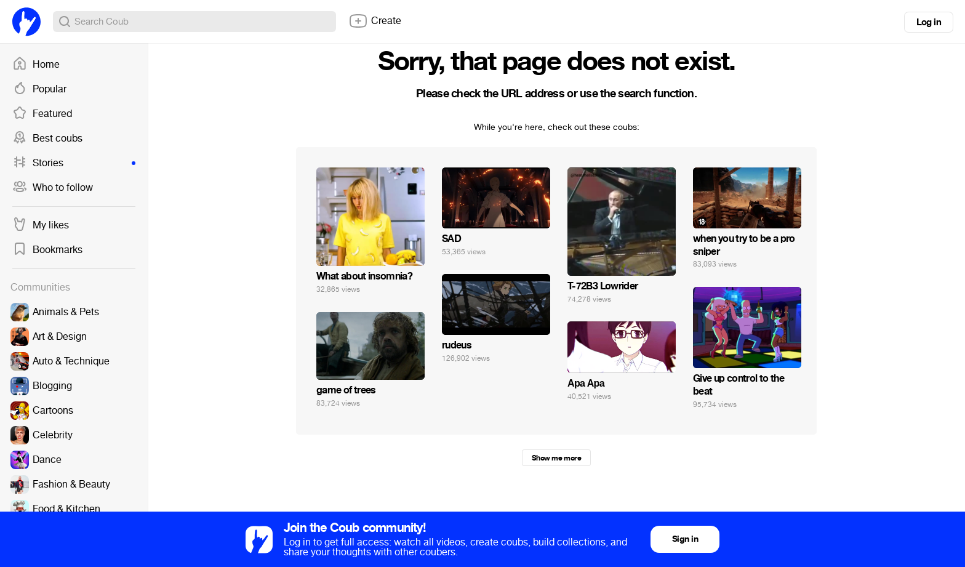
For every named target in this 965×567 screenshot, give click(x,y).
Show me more (556, 458)
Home (36, 64)
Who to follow (52, 187)
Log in (928, 22)
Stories (73, 163)
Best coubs (47, 138)
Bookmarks (47, 250)
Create (374, 21)
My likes (40, 225)
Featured (42, 114)
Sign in (685, 539)
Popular (39, 89)
